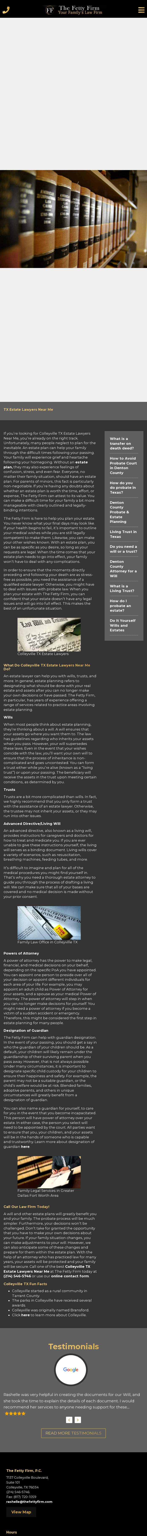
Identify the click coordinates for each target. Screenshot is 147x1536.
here (25, 1146)
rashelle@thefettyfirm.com (29, 1502)
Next (78, 1420)
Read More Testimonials (73, 1433)
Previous (69, 1420)
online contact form (70, 1276)
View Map (21, 1512)
